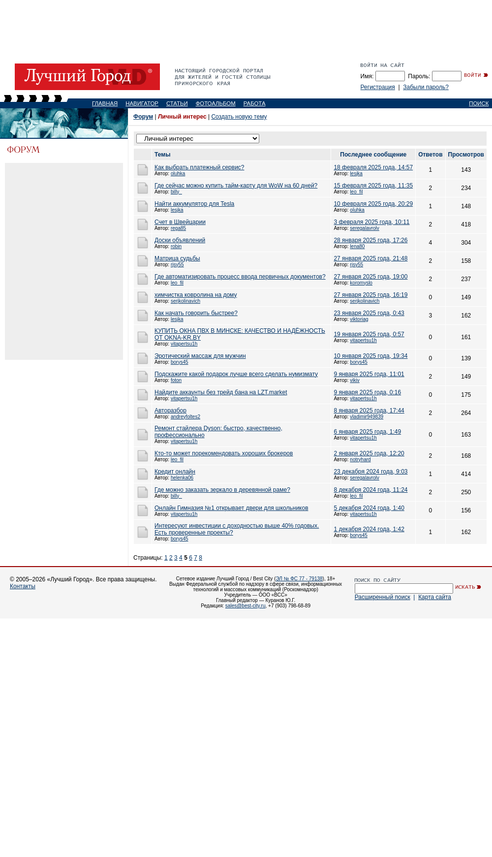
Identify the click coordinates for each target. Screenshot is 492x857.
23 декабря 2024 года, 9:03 (370, 471)
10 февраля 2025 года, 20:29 (373, 203)
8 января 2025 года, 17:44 (369, 410)
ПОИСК (479, 103)
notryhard (360, 459)
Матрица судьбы (177, 258)
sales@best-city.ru (245, 605)
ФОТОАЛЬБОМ (216, 103)
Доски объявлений (179, 240)
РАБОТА (255, 103)
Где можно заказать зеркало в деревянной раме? (222, 489)
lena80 (357, 246)
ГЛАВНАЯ (105, 103)
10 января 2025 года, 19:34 (370, 355)
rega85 (178, 228)
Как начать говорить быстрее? (196, 313)
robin (176, 246)
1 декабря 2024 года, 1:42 (369, 529)
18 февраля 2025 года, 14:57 (373, 167)
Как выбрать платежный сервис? (199, 167)
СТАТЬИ (177, 103)
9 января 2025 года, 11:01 (369, 374)
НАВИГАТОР (141, 103)
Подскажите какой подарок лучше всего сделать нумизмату (236, 374)
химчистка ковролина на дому (195, 294)
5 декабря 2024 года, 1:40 (369, 508)
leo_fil (356, 191)
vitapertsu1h (184, 344)
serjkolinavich (185, 301)
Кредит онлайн (174, 471)
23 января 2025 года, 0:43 (369, 313)
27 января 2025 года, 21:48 (370, 258)
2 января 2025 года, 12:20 (369, 453)
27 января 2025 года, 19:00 (370, 276)
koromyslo (361, 283)
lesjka (356, 173)
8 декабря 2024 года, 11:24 (370, 489)
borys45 (179, 362)
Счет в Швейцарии (180, 222)
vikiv (354, 380)
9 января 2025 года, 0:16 (367, 392)
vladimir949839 (366, 416)
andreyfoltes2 (185, 416)
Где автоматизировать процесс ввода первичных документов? (240, 276)
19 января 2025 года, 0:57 (369, 334)
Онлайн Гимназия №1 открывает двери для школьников (231, 508)
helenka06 (182, 477)
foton (176, 380)
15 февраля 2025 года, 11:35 (373, 185)
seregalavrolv (364, 228)
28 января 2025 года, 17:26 (370, 240)
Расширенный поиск (382, 597)
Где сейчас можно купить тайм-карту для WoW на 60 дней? (235, 185)
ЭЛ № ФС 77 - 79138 (299, 578)
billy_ (176, 191)
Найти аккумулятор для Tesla (194, 203)
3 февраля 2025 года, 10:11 (371, 222)
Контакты (22, 586)
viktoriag (359, 319)
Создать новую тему (239, 116)
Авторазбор (170, 410)
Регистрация (378, 87)
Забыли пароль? (426, 87)
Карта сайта (434, 597)
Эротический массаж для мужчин (200, 355)
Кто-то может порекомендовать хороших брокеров (223, 453)
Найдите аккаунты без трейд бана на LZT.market (220, 392)
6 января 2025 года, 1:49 (367, 431)
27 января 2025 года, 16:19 (370, 294)
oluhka (178, 173)
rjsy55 (177, 264)
